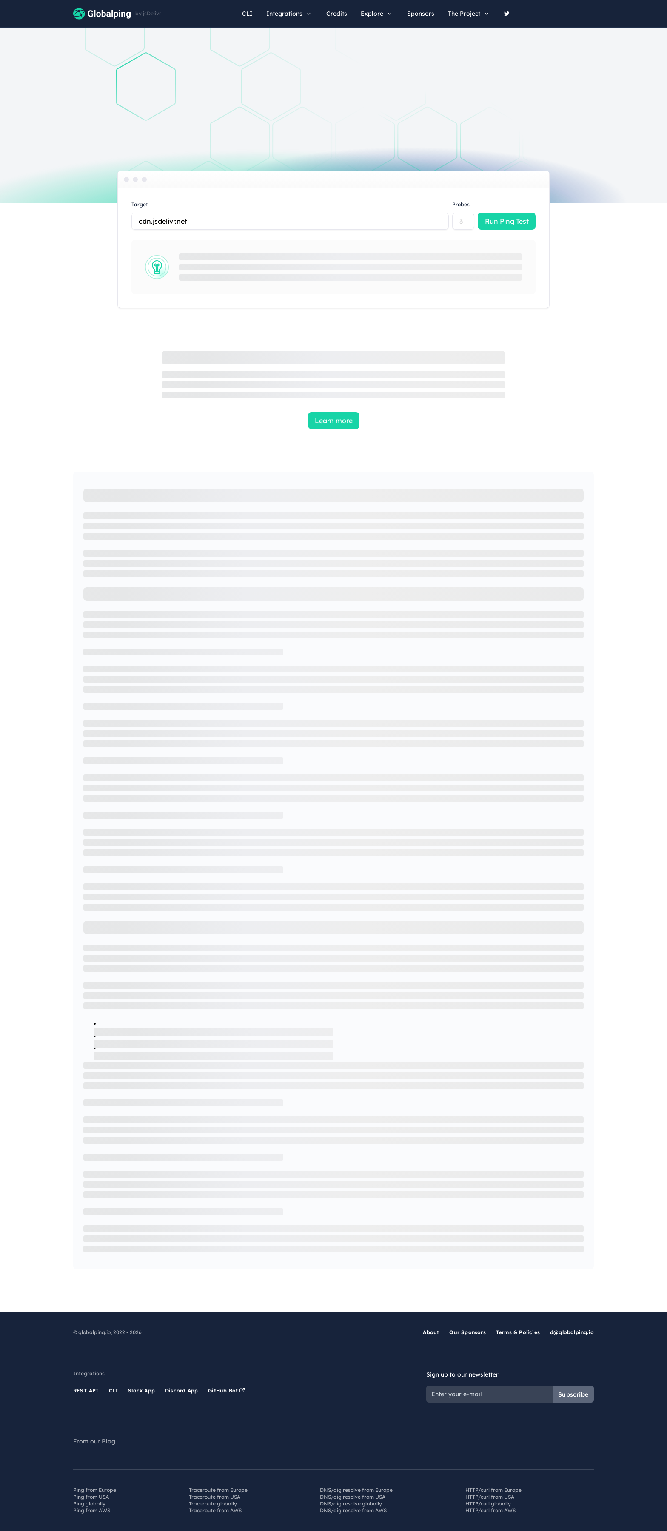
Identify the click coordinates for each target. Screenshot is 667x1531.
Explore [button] (377, 13)
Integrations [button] (289, 13)
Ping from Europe (94, 1490)
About (431, 1332)
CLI (247, 13)
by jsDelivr (148, 13)
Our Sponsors (467, 1332)
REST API (86, 1390)
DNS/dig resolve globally (351, 1503)
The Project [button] (469, 13)
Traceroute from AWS (215, 1510)
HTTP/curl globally (488, 1503)
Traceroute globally (213, 1503)
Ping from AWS (91, 1510)
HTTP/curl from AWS (490, 1510)
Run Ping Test (507, 221)
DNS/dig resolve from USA (352, 1497)
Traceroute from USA (214, 1497)
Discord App (181, 1390)
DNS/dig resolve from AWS (353, 1510)
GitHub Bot (226, 1390)
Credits (336, 13)
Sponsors (420, 13)
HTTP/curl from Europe (493, 1490)
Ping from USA (91, 1497)
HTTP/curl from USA (489, 1497)
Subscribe (573, 1394)
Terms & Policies (518, 1332)
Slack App (141, 1390)
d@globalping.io (572, 1332)
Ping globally (89, 1503)
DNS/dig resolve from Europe (356, 1490)
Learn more (334, 420)
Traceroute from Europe (218, 1490)
